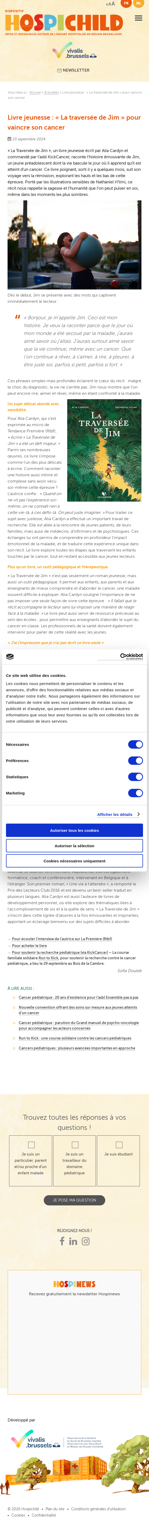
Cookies (18, 1515)
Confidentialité (44, 1515)
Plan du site (55, 1509)
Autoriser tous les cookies (74, 830)
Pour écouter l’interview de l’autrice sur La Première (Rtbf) (61, 939)
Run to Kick (48, 958)
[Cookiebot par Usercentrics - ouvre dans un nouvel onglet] (120, 656)
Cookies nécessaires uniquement (74, 861)
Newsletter (73, 70)
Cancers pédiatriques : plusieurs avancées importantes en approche (77, 1048)
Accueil (34, 92)
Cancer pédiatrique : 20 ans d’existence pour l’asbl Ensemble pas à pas (78, 997)
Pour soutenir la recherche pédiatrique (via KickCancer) (60, 952)
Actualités (51, 92)
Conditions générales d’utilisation (98, 1509)
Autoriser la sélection (75, 845)
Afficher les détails (114, 814)
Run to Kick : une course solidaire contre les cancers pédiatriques (75, 1038)
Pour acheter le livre (29, 946)
